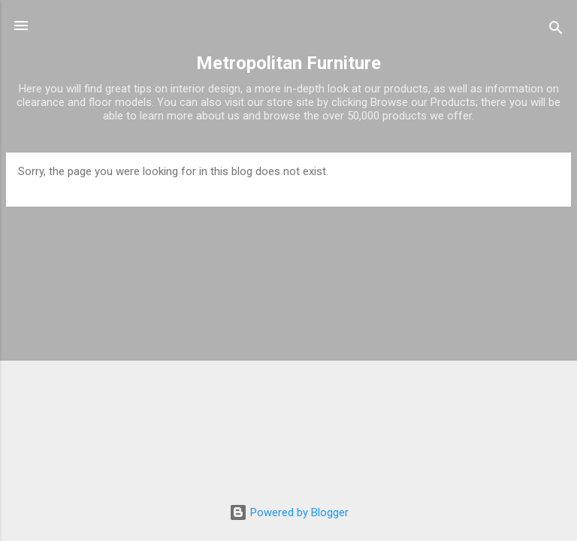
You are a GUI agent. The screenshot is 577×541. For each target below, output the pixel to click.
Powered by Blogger (289, 512)
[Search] (556, 30)
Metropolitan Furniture (288, 63)
